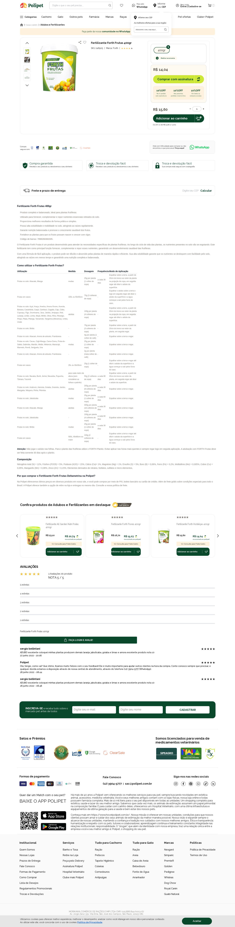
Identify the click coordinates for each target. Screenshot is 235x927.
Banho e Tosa (70, 849)
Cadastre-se (194, 6)
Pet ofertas (184, 16)
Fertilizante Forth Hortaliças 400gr (193, 524)
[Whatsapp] (198, 783)
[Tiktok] (206, 783)
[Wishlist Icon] (122, 5)
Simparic (169, 855)
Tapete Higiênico (104, 860)
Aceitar (197, 921)
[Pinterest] (191, 783)
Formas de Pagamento (32, 871)
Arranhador (138, 877)
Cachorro (46, 16)
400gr (161, 50)
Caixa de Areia (140, 860)
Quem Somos (27, 849)
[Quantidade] (196, 108)
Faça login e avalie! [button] (78, 640)
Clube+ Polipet (205, 16)
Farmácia (94, 16)
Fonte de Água (140, 871)
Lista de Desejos (28, 883)
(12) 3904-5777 (112, 783)
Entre (183, 6)
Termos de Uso (198, 855)
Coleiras (99, 866)
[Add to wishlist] (84, 42)
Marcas (110, 16)
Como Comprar (28, 877)
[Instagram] (176, 783)
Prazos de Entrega (29, 860)
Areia (135, 855)
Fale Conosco (27, 866)
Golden (168, 866)
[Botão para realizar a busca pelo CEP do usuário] (165, 30)
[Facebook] (183, 783)
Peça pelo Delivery (73, 860)
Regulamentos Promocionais (35, 888)
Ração (98, 849)
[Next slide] (217, 535)
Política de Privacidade (203, 849)
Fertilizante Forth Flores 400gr (126, 524)
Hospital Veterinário (73, 871)
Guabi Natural (171, 894)
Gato (60, 16)
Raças (123, 16)
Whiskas (168, 877)
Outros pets (76, 16)
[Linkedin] (213, 783)
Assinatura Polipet (73, 866)
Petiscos (100, 855)
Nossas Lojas (26, 855)
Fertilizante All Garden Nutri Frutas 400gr (62, 525)
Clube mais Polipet (73, 877)
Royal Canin (170, 888)
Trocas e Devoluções (31, 894)
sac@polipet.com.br (138, 783)
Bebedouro (138, 866)
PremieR (169, 860)
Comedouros (102, 871)
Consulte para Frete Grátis (64, 544)
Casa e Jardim (31, 25)
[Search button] (110, 5)
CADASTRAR (188, 709)
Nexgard (169, 849)
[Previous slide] (17, 535)
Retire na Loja (70, 855)
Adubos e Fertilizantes (52, 25)
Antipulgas (101, 877)
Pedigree (169, 871)
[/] (197, 915)
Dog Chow (170, 883)
